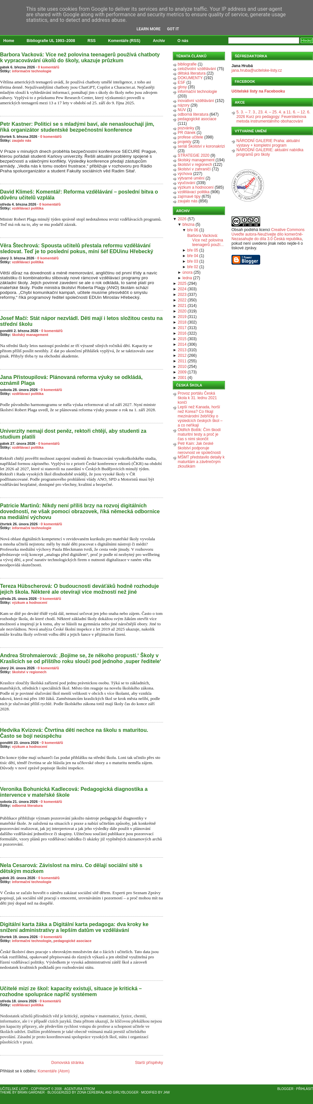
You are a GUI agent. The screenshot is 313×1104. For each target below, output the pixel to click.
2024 (182, 289)
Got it (173, 29)
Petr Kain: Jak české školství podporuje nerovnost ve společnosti (199, 448)
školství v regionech (29, 672)
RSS (92, 40)
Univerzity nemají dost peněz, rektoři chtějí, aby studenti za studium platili (73, 434)
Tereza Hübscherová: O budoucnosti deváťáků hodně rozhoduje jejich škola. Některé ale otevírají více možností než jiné (79, 589)
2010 (182, 366)
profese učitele (190, 137)
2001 (182, 377)
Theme (5, 1092)
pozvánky (186, 128)
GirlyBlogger (126, 1092)
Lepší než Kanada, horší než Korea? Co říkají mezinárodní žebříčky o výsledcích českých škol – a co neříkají (200, 416)
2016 (182, 333)
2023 (182, 294)
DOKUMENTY (190, 78)
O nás (182, 40)
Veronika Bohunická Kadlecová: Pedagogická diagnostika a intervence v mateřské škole (74, 792)
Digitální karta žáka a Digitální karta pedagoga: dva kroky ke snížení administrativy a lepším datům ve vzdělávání (74, 927)
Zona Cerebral (90, 1092)
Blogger (285, 1089)
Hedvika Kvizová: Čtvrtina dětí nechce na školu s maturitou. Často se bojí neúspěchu (74, 733)
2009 (182, 372)
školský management (30, 335)
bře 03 (192, 261)
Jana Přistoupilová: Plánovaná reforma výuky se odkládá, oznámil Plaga (71, 380)
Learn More (149, 29)
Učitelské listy (14, 1089)
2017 (182, 328)
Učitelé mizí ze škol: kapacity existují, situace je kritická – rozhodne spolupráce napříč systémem (71, 991)
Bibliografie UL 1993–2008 (51, 40)
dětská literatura (191, 73)
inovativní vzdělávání (196, 100)
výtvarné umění (191, 178)
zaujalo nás (21, 140)
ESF (181, 82)
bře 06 (192, 230)
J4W (166, 1092)
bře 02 (192, 267)
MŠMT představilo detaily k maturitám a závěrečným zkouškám (201, 462)
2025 (182, 283)
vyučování (186, 183)
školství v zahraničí (194, 169)
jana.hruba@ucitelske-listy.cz (256, 70)
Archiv (159, 40)
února (188, 272)
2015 (182, 339)
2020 (182, 311)
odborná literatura (27, 805)
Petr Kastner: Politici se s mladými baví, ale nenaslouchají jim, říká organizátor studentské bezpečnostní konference (77, 127)
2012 (182, 355)
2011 (182, 361)
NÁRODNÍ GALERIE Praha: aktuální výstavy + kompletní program (268, 143)
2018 (182, 322)
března (189, 224)
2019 (182, 316)
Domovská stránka (67, 1062)
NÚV (182, 110)
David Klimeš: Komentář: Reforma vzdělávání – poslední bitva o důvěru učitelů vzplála (79, 194)
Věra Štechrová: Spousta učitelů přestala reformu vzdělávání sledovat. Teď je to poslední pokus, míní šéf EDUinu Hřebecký (76, 248)
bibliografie (187, 64)
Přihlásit (304, 1089)
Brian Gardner (31, 1092)
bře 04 (192, 256)
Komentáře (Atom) (53, 1071)
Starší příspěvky (149, 1062)
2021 (182, 305)
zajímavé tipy (189, 196)
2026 (182, 219)
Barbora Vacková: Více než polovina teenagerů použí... (205, 240)
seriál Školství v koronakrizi (201, 146)
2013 (182, 350)
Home (8, 40)
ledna (187, 278)
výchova (185, 173)
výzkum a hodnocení (29, 602)
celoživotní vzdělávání (197, 68)
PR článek (187, 132)
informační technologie (32, 71)
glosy (182, 87)
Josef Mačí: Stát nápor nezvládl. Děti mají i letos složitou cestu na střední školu (81, 321)
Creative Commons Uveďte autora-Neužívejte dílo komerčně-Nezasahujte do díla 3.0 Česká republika (268, 234)
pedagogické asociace (72, 941)
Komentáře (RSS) (124, 40)
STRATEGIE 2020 (193, 155)
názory (183, 105)
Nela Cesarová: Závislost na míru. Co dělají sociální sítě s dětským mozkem (71, 868)
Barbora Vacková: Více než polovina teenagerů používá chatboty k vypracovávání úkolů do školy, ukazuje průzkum (80, 57)
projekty (184, 141)
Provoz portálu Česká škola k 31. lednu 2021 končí (197, 398)
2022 (182, 300)
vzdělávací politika (28, 208)
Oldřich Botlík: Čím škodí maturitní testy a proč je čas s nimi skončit (199, 434)
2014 (182, 344)
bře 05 (192, 250)
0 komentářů (48, 67)
